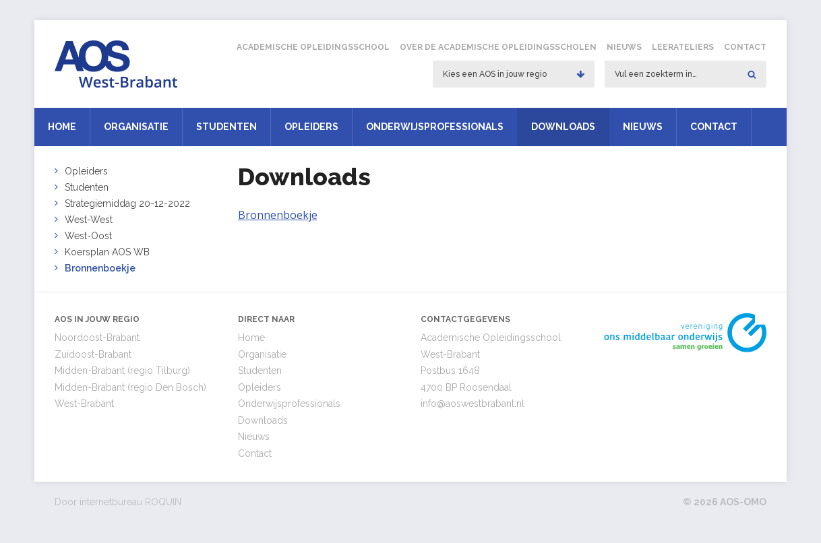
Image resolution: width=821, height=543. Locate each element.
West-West (89, 219)
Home (62, 126)
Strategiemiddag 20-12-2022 (127, 203)
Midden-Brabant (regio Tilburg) (122, 370)
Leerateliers (683, 47)
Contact (745, 47)
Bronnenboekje (100, 268)
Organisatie (136, 126)
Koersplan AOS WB (107, 252)
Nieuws (624, 47)
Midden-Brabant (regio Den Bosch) (130, 387)
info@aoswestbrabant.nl (472, 403)
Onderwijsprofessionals (435, 126)
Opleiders (311, 126)
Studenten (226, 126)
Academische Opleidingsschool (313, 47)
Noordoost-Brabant (97, 337)
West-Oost (88, 235)
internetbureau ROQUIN (130, 502)
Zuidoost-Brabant (93, 354)
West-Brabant (84, 403)
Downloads (563, 126)
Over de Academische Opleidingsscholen (498, 47)
